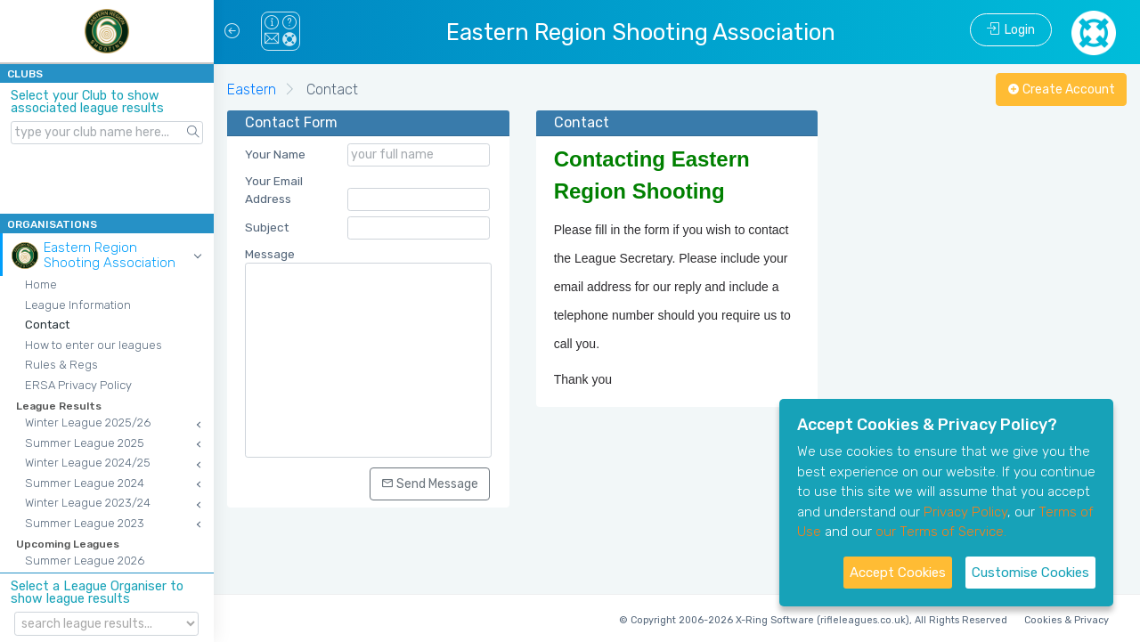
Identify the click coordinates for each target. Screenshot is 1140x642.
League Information (78, 305)
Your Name (275, 154)
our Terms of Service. (940, 532)
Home (41, 284)
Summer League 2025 (84, 443)
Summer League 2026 (84, 560)
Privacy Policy (965, 512)
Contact (47, 324)
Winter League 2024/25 (88, 462)
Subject (267, 227)
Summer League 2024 (84, 483)
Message (270, 254)
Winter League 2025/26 (88, 422)
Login (1011, 29)
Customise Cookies (1030, 573)
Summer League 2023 (84, 523)
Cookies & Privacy (1066, 620)
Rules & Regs (61, 364)
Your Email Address (274, 190)
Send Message (429, 484)
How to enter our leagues (93, 345)
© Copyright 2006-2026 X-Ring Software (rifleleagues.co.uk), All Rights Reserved (813, 620)
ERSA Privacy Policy (78, 385)
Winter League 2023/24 (88, 502)
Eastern (251, 89)
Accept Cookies (898, 573)
